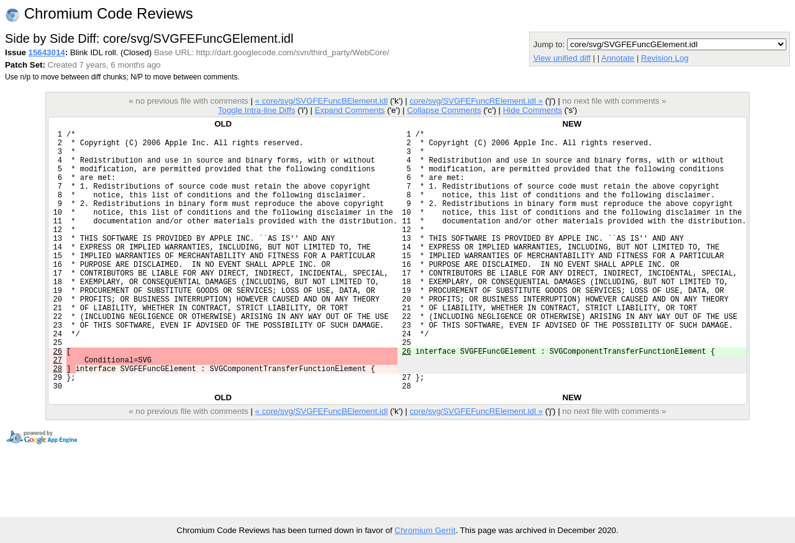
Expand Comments (350, 110)
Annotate (617, 58)
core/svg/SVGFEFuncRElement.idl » (476, 100)
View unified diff (561, 58)
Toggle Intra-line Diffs (256, 110)
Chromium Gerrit (424, 530)
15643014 (47, 52)
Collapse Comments (444, 110)
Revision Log (665, 58)
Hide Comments (532, 110)
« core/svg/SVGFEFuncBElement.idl (321, 100)
